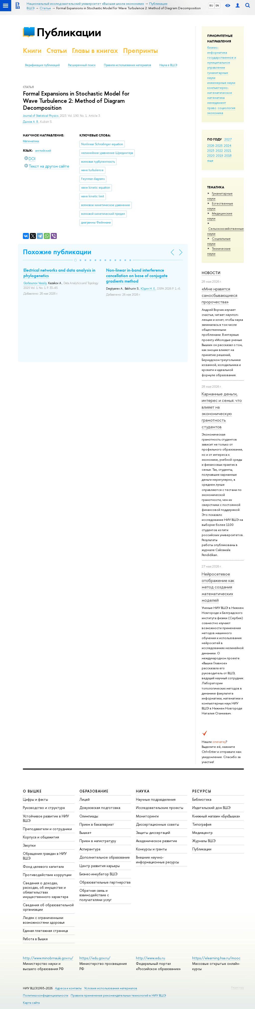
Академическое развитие (156, 840)
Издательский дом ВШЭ (211, 807)
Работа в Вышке (35, 938)
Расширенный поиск (82, 65)
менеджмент (216, 102)
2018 (228, 155)
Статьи (57, 50)
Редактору (237, 987)
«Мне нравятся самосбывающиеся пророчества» (219, 295)
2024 (227, 145)
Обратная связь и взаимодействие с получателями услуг (95, 895)
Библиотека (201, 799)
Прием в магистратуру (97, 840)
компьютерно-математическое (219, 90)
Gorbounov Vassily (35, 283)
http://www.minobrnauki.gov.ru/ (48, 958)
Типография (201, 824)
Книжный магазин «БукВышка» (216, 816)
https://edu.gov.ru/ (94, 958)
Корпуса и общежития (41, 837)
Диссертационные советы (157, 824)
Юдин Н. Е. (148, 289)
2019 (219, 155)
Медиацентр (202, 832)
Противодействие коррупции (47, 874)
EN (217, 5)
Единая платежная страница (45, 930)
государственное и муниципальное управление (221, 62)
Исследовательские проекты (159, 807)
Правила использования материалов (127, 65)
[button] (75, 260)
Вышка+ (85, 832)
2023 (210, 150)
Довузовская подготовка (99, 807)
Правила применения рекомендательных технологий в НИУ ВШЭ (118, 995)
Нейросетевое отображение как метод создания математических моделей (218, 587)
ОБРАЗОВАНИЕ (93, 791)
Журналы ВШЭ (204, 840)
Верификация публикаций (42, 65)
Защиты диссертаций (153, 832)
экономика (215, 113)
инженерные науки (221, 82)
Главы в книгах (95, 50)
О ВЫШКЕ (32, 791)
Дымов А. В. (31, 122)
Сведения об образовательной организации (48, 907)
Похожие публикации (57, 251)
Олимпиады (88, 816)
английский (43, 151)
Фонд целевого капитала (43, 866)
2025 (219, 145)
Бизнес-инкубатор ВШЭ (98, 874)
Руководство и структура (44, 807)
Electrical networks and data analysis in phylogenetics (59, 272)
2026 (210, 145)
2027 (228, 139)
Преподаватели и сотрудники (47, 828)
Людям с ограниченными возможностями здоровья (43, 919)
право (211, 108)
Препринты (140, 50)
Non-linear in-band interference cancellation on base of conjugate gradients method (137, 275)
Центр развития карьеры (99, 865)
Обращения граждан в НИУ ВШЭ (45, 855)
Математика (31, 141)
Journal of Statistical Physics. (41, 116)
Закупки (29, 845)
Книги (32, 50)
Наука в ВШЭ (168, 65)
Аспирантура (89, 849)
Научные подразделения (156, 799)
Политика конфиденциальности (45, 995)
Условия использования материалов (110, 988)
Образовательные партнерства (104, 882)
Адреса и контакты (68, 988)
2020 (211, 155)
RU (211, 5)
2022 (219, 150)
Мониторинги (147, 816)
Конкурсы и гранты (151, 849)
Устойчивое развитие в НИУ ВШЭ (46, 818)
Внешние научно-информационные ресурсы (157, 859)
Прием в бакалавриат (96, 824)
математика (216, 97)
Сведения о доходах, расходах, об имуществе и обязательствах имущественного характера (45, 890)
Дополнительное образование (104, 857)
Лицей (84, 799)
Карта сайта (31, 1003)
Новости (211, 272)
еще (210, 160)
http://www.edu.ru (150, 958)
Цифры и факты (35, 799)
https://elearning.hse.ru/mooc (216, 958)
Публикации (69, 32)
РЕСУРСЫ (201, 791)
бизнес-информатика (217, 50)
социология (226, 108)
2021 (227, 150)
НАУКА (143, 791)
